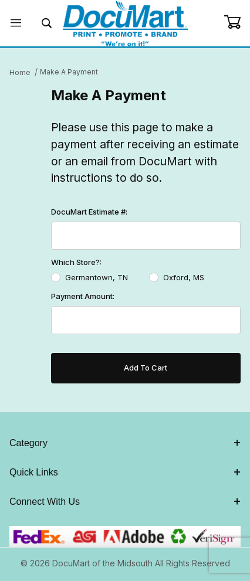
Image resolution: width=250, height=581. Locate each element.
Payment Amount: (82, 296)
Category (125, 443)
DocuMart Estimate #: (89, 211)
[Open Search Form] (46, 23)
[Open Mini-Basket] (237, 22)
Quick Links (125, 472)
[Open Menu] (15, 23)
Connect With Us (125, 502)
